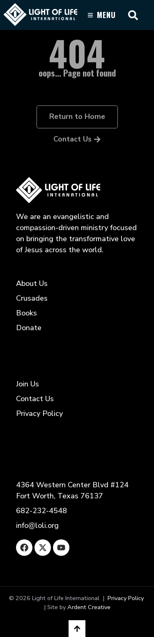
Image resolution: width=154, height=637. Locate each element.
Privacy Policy (126, 598)
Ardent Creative (88, 607)
